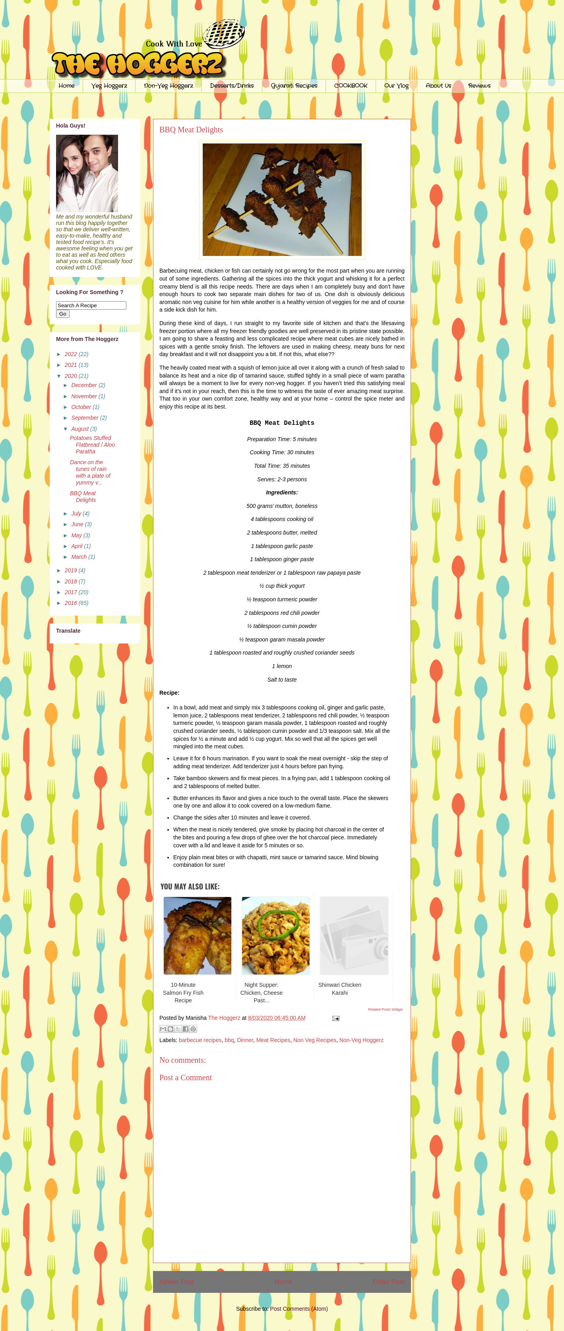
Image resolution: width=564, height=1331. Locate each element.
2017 (72, 592)
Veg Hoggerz (109, 86)
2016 (72, 603)
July (77, 513)
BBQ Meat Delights (83, 496)
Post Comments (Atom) (299, 1309)
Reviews (479, 86)
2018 (72, 581)
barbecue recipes (200, 1040)
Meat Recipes (273, 1040)
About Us (438, 86)
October (82, 407)
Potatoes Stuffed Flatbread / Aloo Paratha (92, 445)
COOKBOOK (350, 86)
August (80, 429)
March (79, 557)
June (78, 524)
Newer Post (176, 1282)
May (77, 535)
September (85, 418)
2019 (72, 570)
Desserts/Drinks (232, 86)
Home (66, 86)
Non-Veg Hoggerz (168, 86)
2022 (72, 354)
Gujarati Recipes (294, 86)
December (84, 385)
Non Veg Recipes (314, 1040)
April (77, 546)
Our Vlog (396, 86)
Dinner (245, 1040)
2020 (72, 376)
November (84, 396)
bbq (229, 1040)
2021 (72, 365)
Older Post (389, 1282)
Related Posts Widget (385, 1009)
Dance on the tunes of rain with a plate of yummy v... (90, 472)
